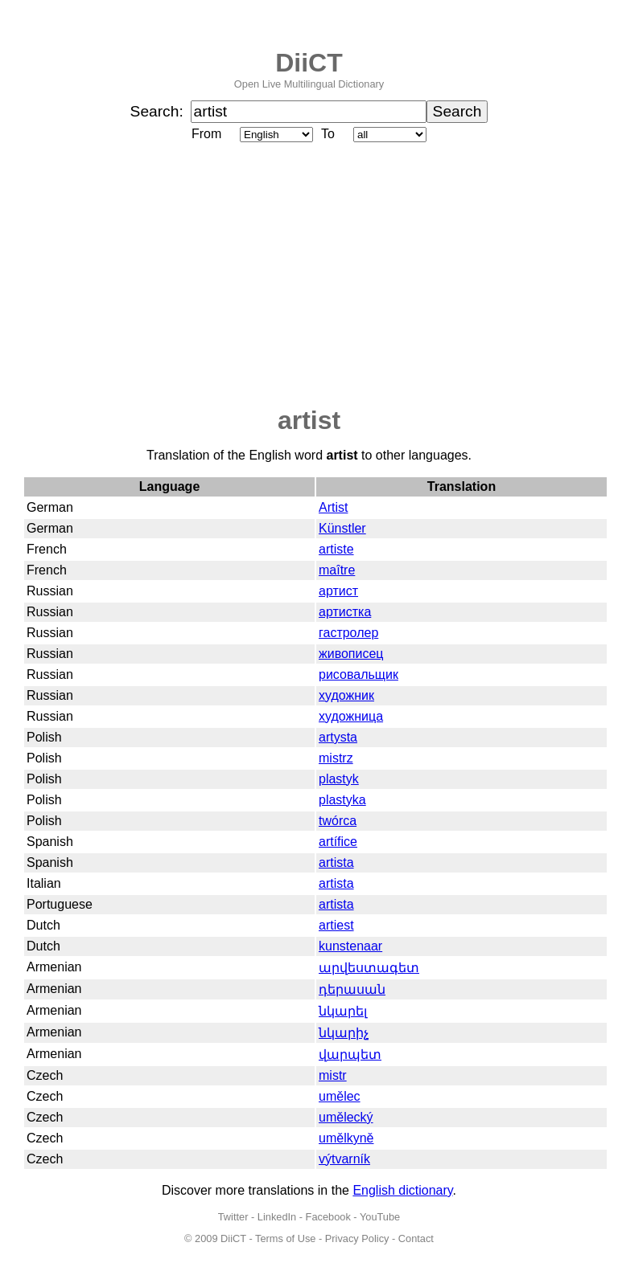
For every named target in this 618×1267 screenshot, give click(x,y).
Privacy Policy (357, 1238)
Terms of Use (285, 1238)
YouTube (380, 1217)
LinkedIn (277, 1217)
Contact (416, 1238)
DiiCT (309, 62)
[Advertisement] (309, 275)
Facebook (328, 1217)
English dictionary (402, 1190)
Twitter (233, 1217)
